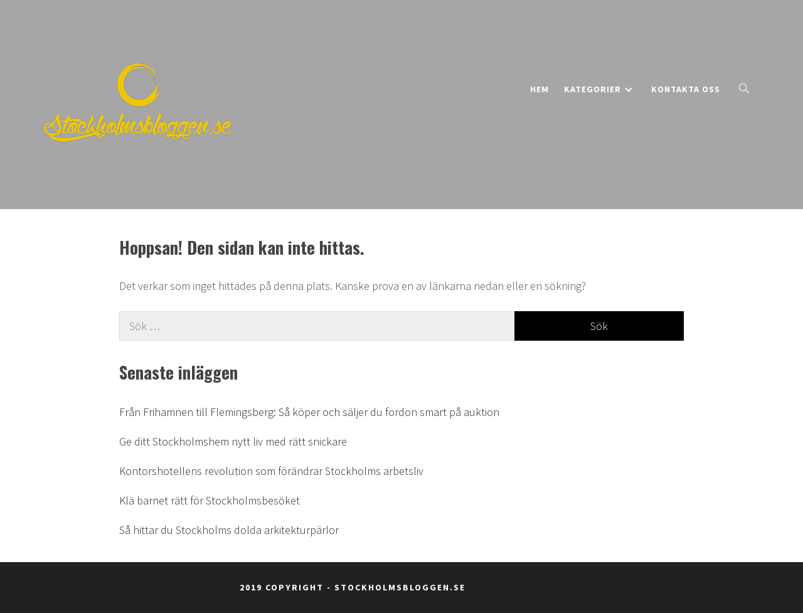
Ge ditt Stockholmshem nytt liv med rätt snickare (233, 441)
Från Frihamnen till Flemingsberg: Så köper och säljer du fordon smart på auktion (309, 412)
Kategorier (598, 89)
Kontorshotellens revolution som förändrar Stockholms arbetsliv (271, 471)
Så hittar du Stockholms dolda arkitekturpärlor (229, 530)
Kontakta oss (685, 89)
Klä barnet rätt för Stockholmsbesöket (209, 500)
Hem (539, 89)
